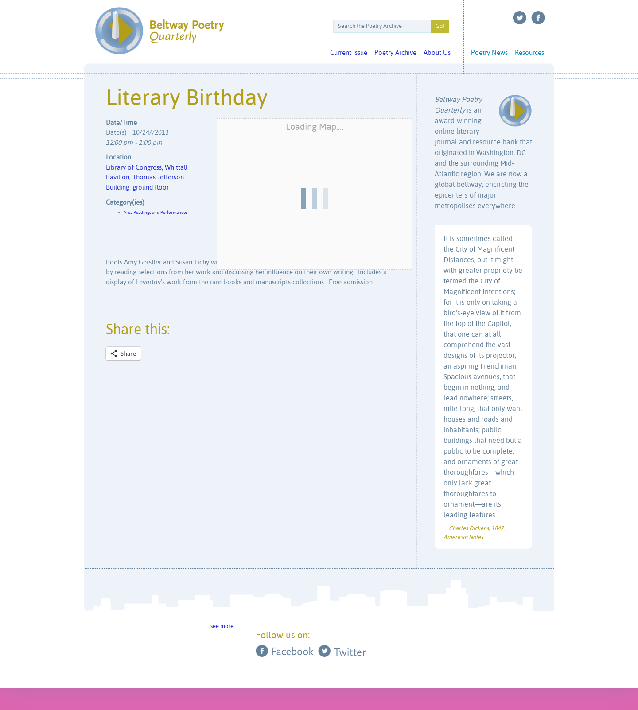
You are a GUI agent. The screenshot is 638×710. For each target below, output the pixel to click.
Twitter (520, 17)
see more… (223, 626)
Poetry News (489, 53)
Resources (529, 53)
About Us (437, 53)
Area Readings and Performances (155, 212)
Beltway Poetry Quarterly (159, 30)
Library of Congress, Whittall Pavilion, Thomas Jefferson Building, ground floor (146, 177)
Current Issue (348, 53)
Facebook (538, 17)
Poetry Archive (395, 53)
